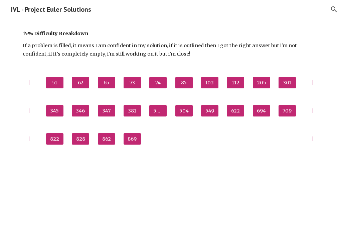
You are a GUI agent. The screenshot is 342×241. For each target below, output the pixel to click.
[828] (80, 139)
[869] (132, 139)
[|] (29, 83)
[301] (287, 83)
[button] (334, 9)
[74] (158, 83)
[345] (54, 111)
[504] (184, 111)
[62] (80, 83)
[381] (132, 111)
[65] (106, 83)
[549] (209, 111)
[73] (132, 83)
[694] (261, 111)
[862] (106, 139)
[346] (80, 111)
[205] (261, 83)
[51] (54, 83)
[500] (158, 111)
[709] (287, 111)
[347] (106, 111)
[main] (171, 44)
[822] (54, 139)
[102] (209, 83)
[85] (184, 83)
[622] (235, 111)
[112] (235, 83)
